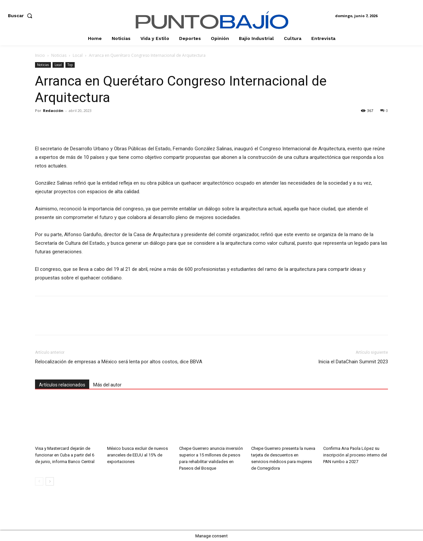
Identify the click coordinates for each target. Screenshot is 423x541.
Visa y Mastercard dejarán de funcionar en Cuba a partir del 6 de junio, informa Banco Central (65, 455)
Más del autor (107, 384)
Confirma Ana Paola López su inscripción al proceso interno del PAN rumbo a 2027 (355, 455)
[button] (21, 15)
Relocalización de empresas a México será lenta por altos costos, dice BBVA (118, 362)
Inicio (40, 55)
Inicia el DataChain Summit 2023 (353, 362)
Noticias (58, 55)
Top (70, 64)
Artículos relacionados (62, 384)
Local (78, 55)
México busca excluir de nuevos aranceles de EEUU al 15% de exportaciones (137, 455)
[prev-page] (39, 481)
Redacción (53, 110)
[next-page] (50, 481)
